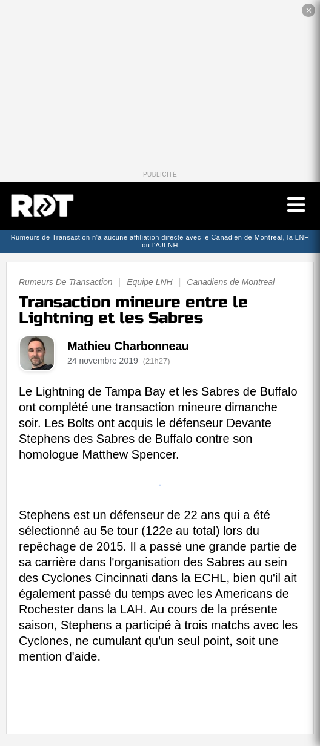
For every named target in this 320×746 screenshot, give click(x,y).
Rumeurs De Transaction (66, 282)
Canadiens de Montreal (231, 282)
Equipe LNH (150, 282)
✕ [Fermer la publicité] (308, 10)
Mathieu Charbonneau (128, 346)
